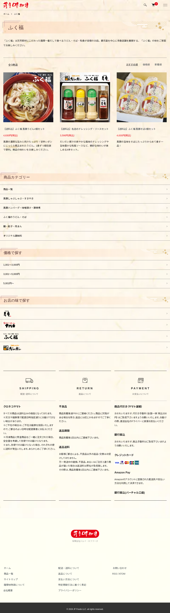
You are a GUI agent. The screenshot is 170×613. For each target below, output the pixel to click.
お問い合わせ (119, 565)
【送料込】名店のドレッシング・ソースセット (84, 129)
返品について (65, 570)
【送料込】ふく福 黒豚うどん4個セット (24, 129)
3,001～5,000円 (11, 272)
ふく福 (17, 14)
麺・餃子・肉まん (12, 225)
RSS (114, 570)
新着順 (158, 64)
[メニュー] (165, 5)
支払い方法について (68, 576)
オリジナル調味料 (12, 234)
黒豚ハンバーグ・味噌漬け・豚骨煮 (22, 207)
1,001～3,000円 (11, 263)
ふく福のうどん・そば (15, 216)
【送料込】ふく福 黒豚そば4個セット (136, 129)
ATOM (122, 570)
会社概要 (8, 587)
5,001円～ (8, 281)
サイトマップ (10, 576)
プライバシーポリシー (69, 587)
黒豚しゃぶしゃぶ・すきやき (18, 198)
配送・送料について (68, 565)
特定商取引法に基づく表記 (72, 582)
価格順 (146, 64)
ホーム (6, 14)
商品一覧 (8, 189)
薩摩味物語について (13, 582)
